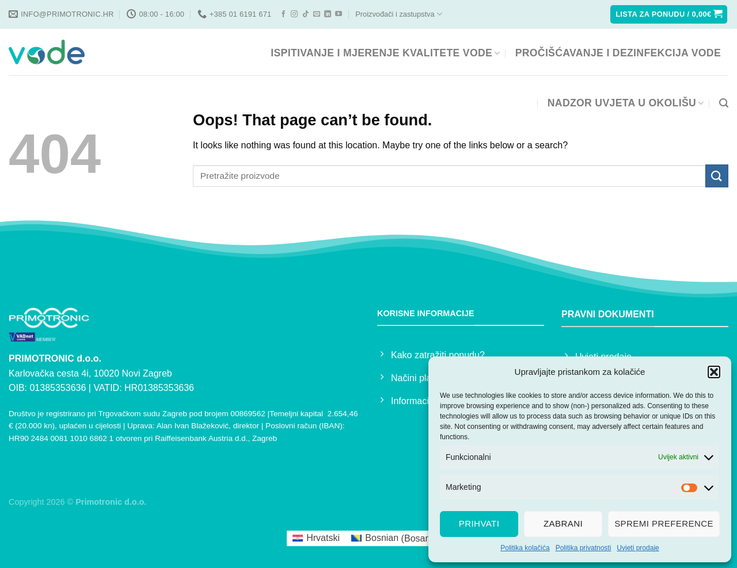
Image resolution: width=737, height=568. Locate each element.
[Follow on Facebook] (283, 14)
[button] (714, 372)
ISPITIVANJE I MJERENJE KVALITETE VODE (385, 53)
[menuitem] (316, 539)
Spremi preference (663, 523)
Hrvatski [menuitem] (323, 538)
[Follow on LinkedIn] (327, 14)
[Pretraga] (723, 103)
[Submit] (716, 175)
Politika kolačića (524, 548)
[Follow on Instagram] (294, 14)
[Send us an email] (316, 14)
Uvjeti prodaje (638, 548)
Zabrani (563, 523)
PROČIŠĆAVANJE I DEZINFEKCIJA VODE (618, 53)
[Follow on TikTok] (305, 14)
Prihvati (479, 523)
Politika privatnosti (583, 548)
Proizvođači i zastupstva (398, 14)
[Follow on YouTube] (338, 14)
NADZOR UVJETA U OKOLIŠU (626, 103)
